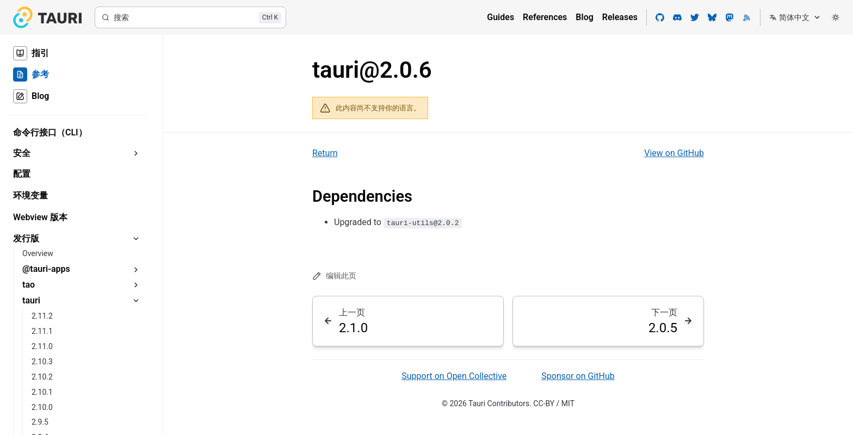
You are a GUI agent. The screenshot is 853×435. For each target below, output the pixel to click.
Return (325, 153)
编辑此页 (334, 276)
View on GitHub (674, 153)
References (545, 17)
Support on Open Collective (453, 376)
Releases (620, 17)
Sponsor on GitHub (577, 376)
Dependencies (362, 196)
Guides (500, 17)
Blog (584, 17)
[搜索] (190, 17)
